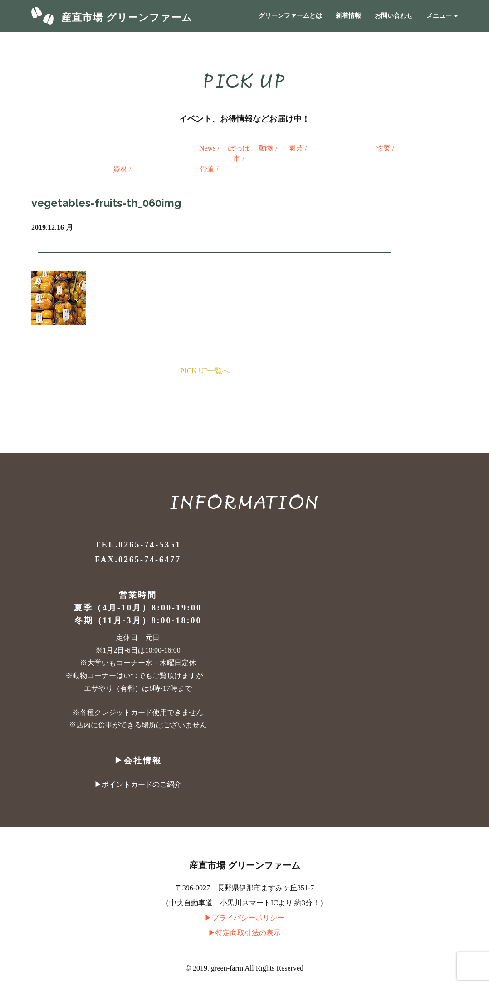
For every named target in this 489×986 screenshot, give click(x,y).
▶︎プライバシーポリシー (244, 918)
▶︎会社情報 (138, 760)
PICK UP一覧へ (205, 371)
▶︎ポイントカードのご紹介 (137, 784)
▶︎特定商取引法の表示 (244, 933)
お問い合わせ (394, 15)
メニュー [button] (442, 15)
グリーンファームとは (290, 15)
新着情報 (348, 15)
